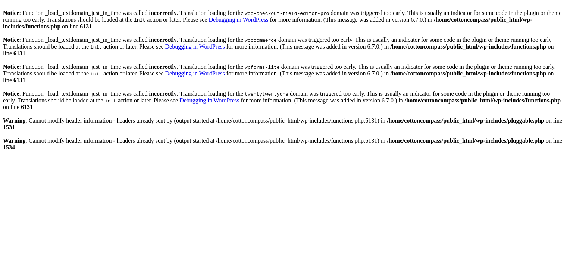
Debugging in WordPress (238, 19)
